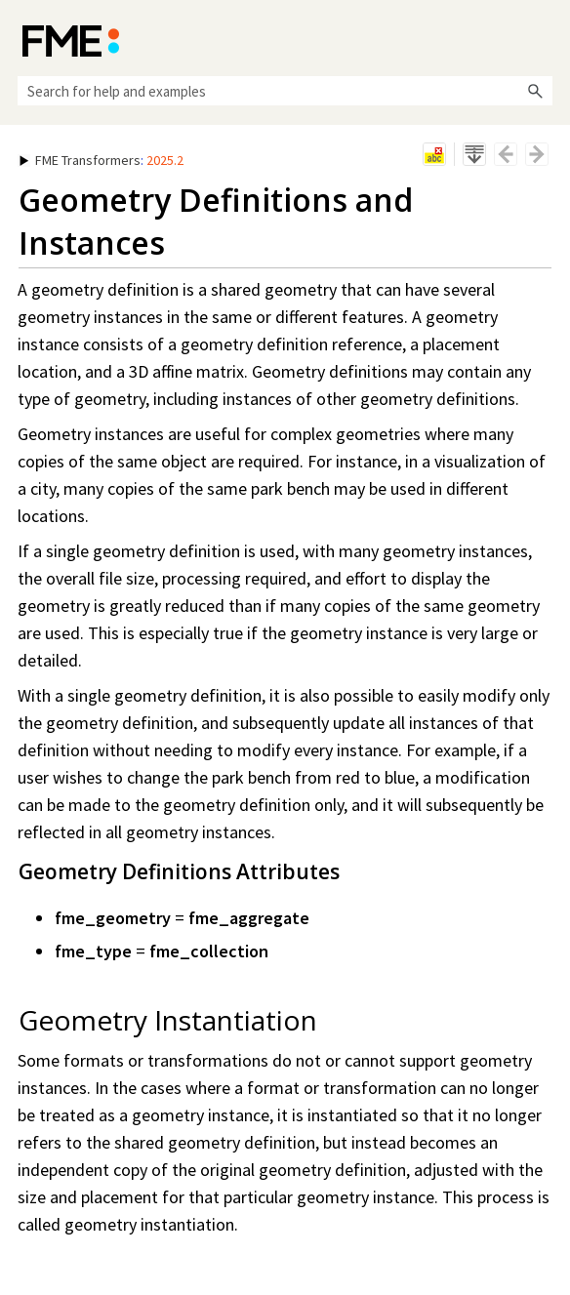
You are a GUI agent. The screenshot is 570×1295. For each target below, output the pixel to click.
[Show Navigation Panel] (541, 39)
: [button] (101, 160)
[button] (534, 90)
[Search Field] (285, 90)
